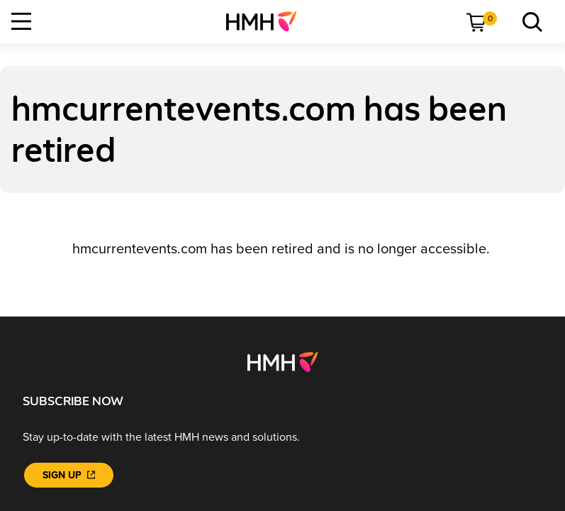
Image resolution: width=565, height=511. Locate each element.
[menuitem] (267, 21)
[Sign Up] (68, 475)
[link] (267, 21)
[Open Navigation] (21, 21)
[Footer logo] (282, 361)
